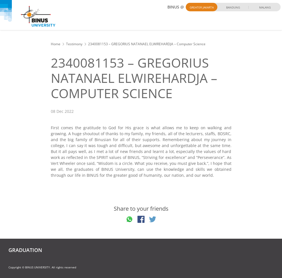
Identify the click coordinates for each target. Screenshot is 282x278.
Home (55, 44)
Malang (265, 7)
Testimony (74, 44)
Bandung (233, 7)
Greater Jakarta (202, 7)
